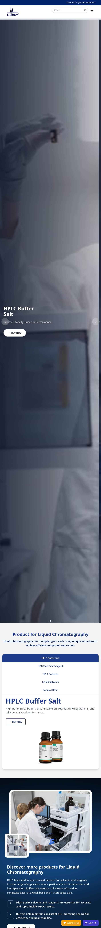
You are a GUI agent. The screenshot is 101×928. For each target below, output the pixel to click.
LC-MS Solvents (50, 682)
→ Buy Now (17, 332)
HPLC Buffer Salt (50, 658)
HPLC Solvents (50, 674)
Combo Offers (50, 690)
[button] (5, 321)
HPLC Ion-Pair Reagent (50, 666)
